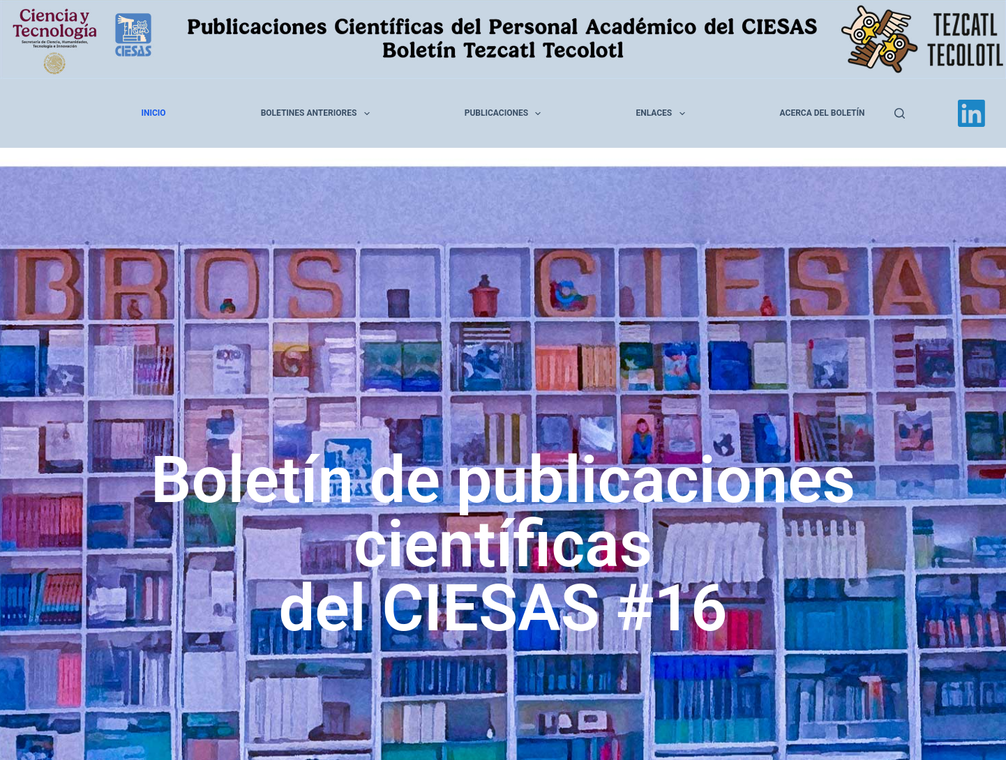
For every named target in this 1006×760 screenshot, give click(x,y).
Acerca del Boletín (822, 113)
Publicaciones (506, 113)
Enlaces (663, 113)
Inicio (154, 113)
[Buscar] (899, 113)
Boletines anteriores (318, 113)
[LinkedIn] (971, 113)
